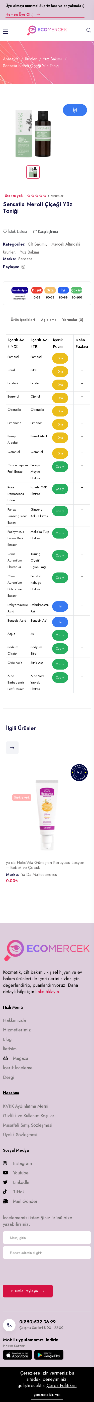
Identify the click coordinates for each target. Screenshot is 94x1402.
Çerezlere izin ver (47, 1395)
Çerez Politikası (62, 1385)
